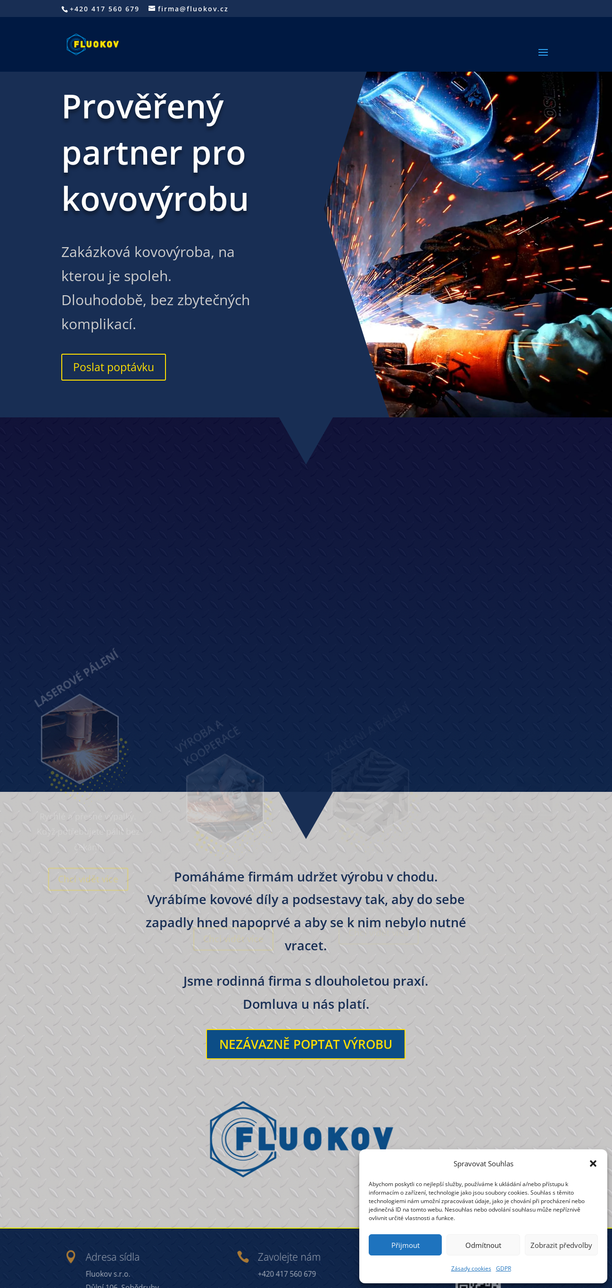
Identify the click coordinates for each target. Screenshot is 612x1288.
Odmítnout (483, 1245)
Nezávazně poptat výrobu (305, 1044)
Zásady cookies (471, 1268)
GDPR (503, 1268)
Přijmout (405, 1245)
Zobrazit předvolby (561, 1245)
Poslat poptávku (113, 366)
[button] (593, 1163)
